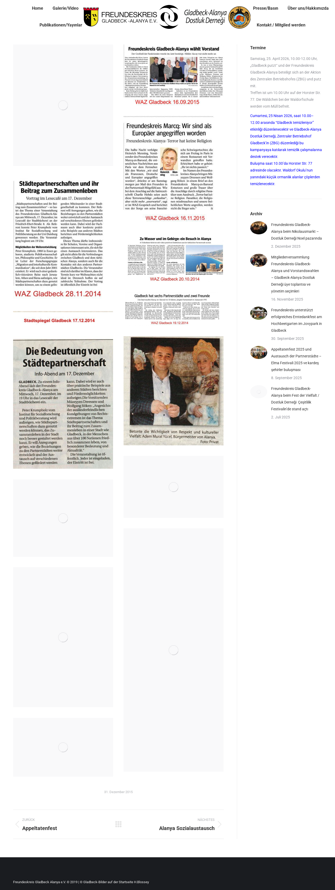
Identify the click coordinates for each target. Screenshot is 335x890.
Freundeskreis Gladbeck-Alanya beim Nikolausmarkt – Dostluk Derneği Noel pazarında (296, 231)
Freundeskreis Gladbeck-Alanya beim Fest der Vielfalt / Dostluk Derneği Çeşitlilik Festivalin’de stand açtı (295, 398)
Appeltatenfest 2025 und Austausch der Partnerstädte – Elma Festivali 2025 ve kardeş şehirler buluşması (296, 359)
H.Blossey (141, 882)
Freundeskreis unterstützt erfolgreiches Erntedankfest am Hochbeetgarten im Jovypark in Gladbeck (296, 320)
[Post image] (258, 227)
